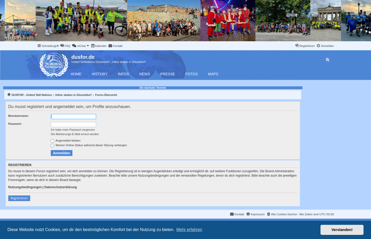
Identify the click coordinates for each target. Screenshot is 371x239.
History (100, 74)
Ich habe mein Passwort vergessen (73, 129)
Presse (168, 74)
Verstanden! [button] (342, 230)
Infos (123, 74)
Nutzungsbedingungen (25, 187)
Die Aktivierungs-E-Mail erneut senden (75, 134)
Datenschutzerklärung (60, 187)
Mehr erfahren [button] (189, 229)
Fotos (191, 74)
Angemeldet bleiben (66, 141)
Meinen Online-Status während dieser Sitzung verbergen (89, 145)
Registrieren (19, 198)
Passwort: (15, 123)
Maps (213, 74)
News (144, 74)
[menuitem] (65, 46)
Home (76, 74)
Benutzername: (18, 115)
